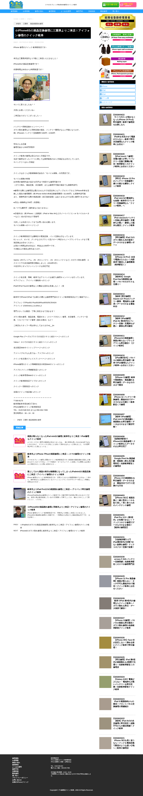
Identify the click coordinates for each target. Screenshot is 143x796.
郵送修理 (103, 11)
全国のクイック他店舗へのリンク (27, 392)
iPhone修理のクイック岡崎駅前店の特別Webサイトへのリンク (39, 364)
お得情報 (26, 11)
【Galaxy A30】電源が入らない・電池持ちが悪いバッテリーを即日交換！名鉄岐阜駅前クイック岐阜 (123, 684)
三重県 (25, 420)
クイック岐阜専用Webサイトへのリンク (30, 375)
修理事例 (52, 11)
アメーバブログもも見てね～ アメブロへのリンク (34, 353)
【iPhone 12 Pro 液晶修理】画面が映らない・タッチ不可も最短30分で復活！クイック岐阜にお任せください (124, 583)
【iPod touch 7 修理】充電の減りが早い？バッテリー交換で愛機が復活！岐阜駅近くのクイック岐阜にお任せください (123, 161)
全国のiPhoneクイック (20, 782)
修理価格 (14, 11)
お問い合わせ (17, 780)
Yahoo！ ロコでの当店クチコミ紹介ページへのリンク (35, 342)
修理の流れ (39, 11)
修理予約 (79, 11)
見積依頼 (91, 11)
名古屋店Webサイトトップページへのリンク (32, 348)
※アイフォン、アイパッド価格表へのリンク (32, 280)
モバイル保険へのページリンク (26, 225)
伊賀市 (19, 420)
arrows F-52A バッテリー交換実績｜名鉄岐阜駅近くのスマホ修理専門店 (124, 561)
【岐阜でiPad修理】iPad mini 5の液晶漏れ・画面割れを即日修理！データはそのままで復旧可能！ (124, 422)
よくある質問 (66, 11)
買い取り (115, 11)
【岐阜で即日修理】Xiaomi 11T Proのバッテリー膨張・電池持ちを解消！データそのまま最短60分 (124, 301)
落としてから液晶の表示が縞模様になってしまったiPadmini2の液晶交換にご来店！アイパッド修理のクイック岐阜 (58, 473)
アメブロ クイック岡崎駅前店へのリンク (30, 370)
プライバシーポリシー (20, 778)
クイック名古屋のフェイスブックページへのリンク (34, 359)
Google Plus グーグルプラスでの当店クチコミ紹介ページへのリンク (41, 336)
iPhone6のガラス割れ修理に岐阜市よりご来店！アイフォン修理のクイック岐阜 (52, 531)
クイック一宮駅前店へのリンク (26, 386)
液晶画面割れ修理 (35, 420)
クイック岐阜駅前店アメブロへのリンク (30, 381)
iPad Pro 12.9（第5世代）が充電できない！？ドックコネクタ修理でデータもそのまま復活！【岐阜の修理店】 (123, 522)
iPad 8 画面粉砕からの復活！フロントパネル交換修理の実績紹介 (123, 703)
